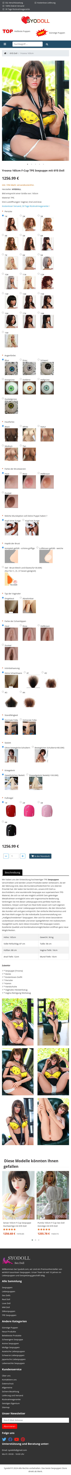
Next (64, 113)
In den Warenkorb (42, 856)
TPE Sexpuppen (9, 1315)
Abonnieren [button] (9, 1426)
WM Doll (6, 1307)
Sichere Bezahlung (10, 1391)
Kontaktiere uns (9, 1379)
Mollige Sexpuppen (11, 1347)
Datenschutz (8, 1383)
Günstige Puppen (57, 32)
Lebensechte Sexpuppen (13, 1363)
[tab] (27, 164)
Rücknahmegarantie (11, 1399)
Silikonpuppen (8, 1311)
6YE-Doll (13, 53)
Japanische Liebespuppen (14, 1359)
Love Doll (6, 1303)
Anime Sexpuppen (10, 1343)
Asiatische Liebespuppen (13, 1351)
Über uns (6, 1375)
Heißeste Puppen (22, 31)
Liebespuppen (8, 1291)
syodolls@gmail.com (17, 1450)
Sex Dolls (6, 1295)
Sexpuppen (53, 879)
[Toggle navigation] (7, 44)
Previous (6, 113)
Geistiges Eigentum (11, 1403)
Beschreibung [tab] (12, 872)
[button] (32, 1240)
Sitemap (6, 1407)
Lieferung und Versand (12, 1395)
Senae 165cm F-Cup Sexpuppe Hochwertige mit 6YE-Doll (17, 1224)
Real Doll (6, 1299)
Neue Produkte (9, 1331)
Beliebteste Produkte (11, 1335)
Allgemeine (7, 1387)
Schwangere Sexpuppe (12, 1339)
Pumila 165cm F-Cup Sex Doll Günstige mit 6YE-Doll (51, 1224)
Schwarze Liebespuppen (13, 1355)
